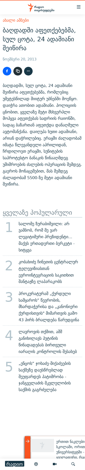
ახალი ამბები (16, 20)
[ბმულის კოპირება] (17, 71)
